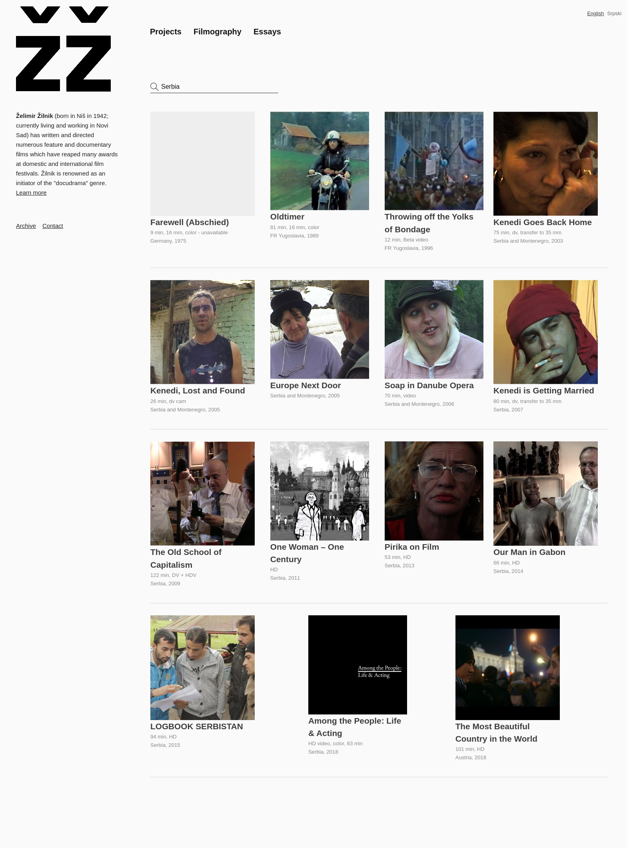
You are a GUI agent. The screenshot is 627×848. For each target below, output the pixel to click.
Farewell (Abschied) (189, 222)
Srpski (614, 13)
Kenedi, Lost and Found (197, 389)
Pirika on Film (412, 545)
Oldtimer (288, 216)
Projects (166, 31)
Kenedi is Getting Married (543, 389)
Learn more (31, 192)
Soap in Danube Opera (429, 383)
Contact (52, 225)
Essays (267, 31)
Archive (26, 225)
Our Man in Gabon (529, 551)
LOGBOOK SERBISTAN (196, 725)
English (595, 13)
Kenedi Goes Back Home (542, 222)
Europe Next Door (306, 383)
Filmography (218, 31)
